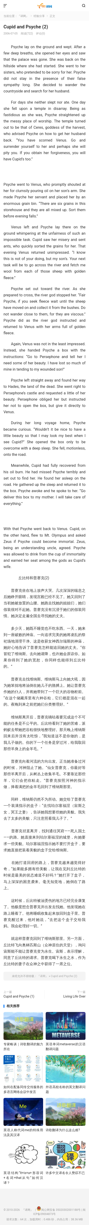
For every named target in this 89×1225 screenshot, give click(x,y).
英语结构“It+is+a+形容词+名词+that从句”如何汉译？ (23, 1177)
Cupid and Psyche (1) (18, 996)
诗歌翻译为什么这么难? (63, 1130)
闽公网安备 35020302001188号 (61, 1209)
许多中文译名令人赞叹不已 (65, 1173)
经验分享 (39, 16)
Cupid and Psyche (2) (25, 27)
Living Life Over (74, 996)
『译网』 (44, 6)
